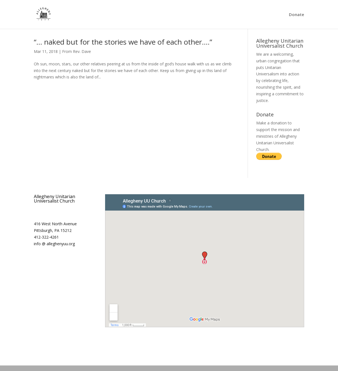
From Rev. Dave (76, 51)
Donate (296, 14)
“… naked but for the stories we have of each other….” (123, 42)
